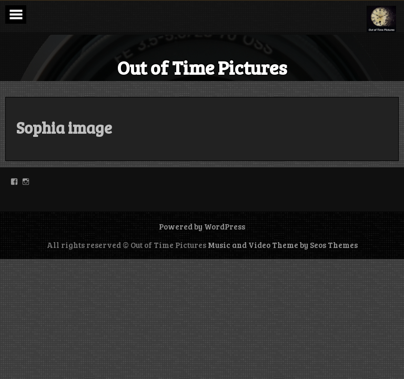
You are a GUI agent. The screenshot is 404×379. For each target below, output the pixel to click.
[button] (381, 19)
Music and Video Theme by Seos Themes (283, 245)
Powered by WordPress (202, 226)
